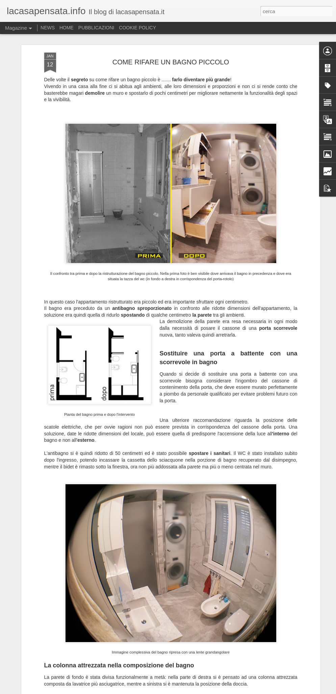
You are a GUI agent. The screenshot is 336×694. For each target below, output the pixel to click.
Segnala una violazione (298, 690)
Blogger (270, 690)
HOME (66, 27)
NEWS (48, 27)
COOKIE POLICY (137, 27)
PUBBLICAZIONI (96, 27)
